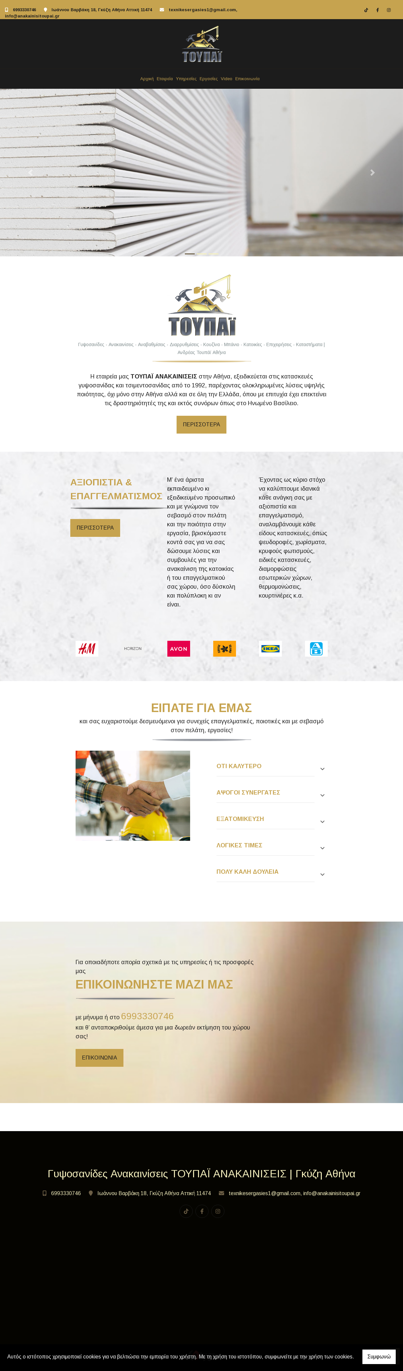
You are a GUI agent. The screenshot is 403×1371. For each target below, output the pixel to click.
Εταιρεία (165, 78)
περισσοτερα (201, 424)
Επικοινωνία (247, 78)
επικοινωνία (99, 1058)
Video (226, 78)
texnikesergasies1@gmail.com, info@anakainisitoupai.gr (294, 1193)
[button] (30, 173)
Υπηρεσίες (186, 78)
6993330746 (24, 9)
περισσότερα (95, 528)
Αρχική (147, 78)
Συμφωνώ (379, 1356)
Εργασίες (209, 78)
